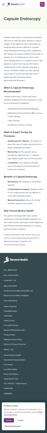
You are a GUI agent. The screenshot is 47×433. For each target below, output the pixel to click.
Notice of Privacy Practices (15, 344)
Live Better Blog (10, 369)
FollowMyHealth (10, 311)
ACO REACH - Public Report (15, 383)
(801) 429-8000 (10, 286)
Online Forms (9, 320)
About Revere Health (12, 355)
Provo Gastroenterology (17, 238)
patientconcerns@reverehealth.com (18, 291)
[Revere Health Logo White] (23, 260)
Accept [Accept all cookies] (9, 420)
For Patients (10, 301)
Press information (11, 374)
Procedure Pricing (11, 325)
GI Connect (8, 364)
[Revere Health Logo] (23, 4)
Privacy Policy (9, 335)
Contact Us (10, 280)
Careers (8, 394)
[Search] (42, 4)
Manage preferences (13, 426)
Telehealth (8, 316)
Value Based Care (11, 379)
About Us (9, 350)
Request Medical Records (14, 330)
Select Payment (10, 306)
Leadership (8, 388)
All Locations (11, 275)
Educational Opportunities (14, 360)
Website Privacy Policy (13, 339)
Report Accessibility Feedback (16, 295)
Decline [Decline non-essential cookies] (20, 420)
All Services (10, 270)
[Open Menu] (3, 4)
